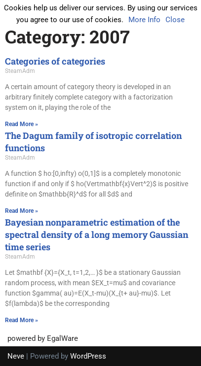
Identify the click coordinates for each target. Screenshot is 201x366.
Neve (15, 356)
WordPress (88, 356)
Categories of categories (55, 61)
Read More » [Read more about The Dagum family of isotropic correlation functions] (21, 210)
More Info (144, 19)
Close (175, 19)
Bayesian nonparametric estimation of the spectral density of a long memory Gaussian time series (96, 234)
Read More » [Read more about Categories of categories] (21, 124)
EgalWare (62, 338)
